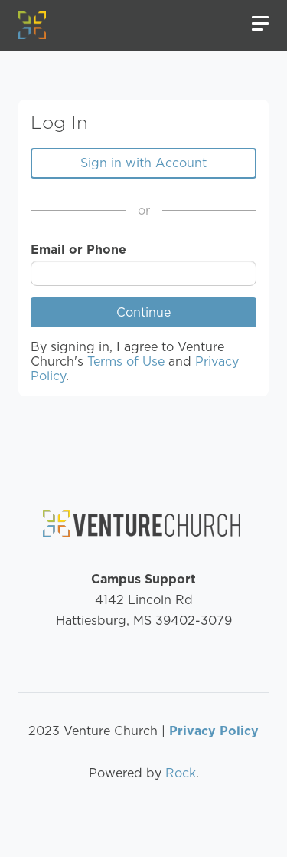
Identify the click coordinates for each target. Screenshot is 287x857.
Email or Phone (78, 249)
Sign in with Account (143, 163)
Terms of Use (126, 361)
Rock (180, 773)
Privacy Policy (214, 731)
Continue (143, 312)
